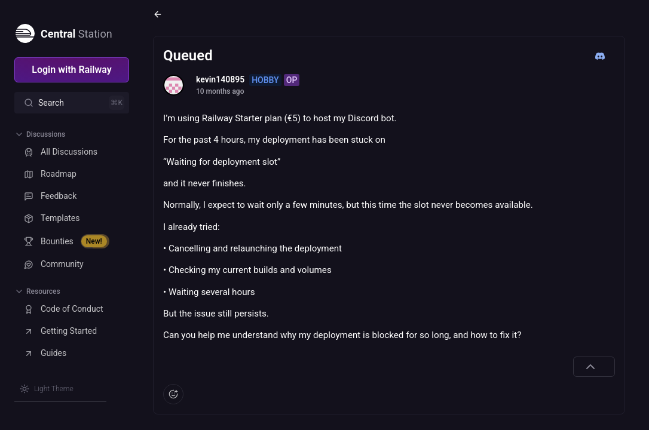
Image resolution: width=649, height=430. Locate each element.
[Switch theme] (46, 389)
